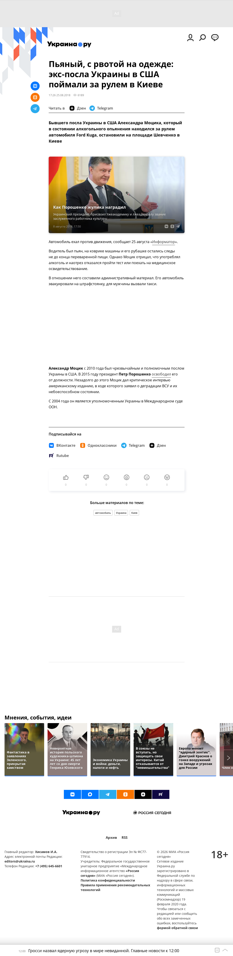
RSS (124, 837)
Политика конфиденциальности (108, 880)
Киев (134, 512)
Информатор (163, 241)
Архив (111, 837)
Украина (121, 512)
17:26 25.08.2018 (59, 95)
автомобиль (103, 512)
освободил (161, 374)
